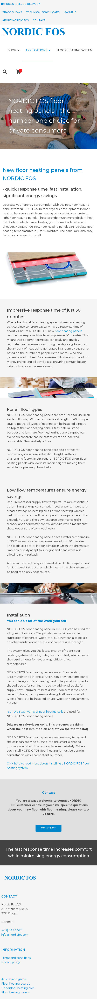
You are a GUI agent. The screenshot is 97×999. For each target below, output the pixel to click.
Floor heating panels (15, 992)
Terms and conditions (16, 958)
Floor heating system (74, 50)
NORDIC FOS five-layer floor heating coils (35, 711)
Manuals (70, 12)
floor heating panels (68, 331)
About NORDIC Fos (15, 20)
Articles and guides (14, 979)
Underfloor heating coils (17, 988)
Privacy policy (10, 962)
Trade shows (12, 12)
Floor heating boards (15, 983)
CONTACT (48, 828)
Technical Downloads (43, 12)
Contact (39, 20)
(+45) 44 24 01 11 (12, 930)
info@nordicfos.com (15, 934)
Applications (36, 50)
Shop (12, 50)
